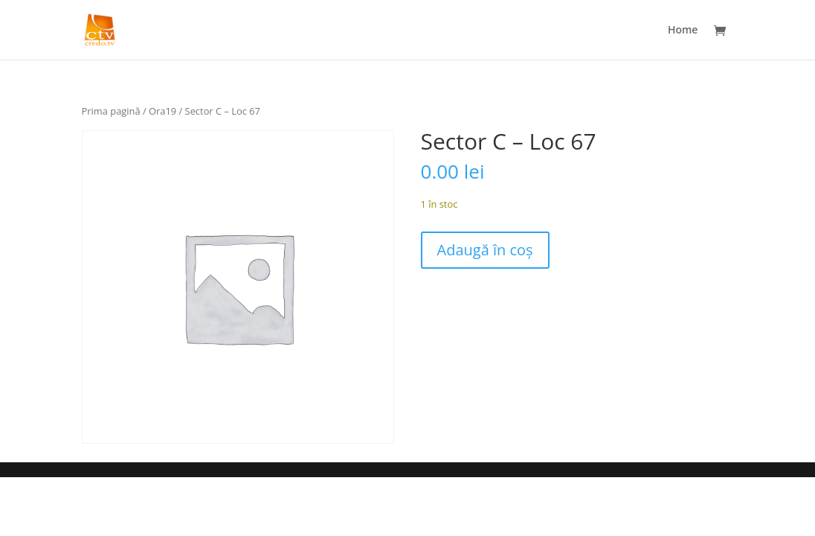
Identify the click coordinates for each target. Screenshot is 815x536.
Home (683, 30)
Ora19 (162, 111)
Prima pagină (111, 111)
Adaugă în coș (485, 250)
